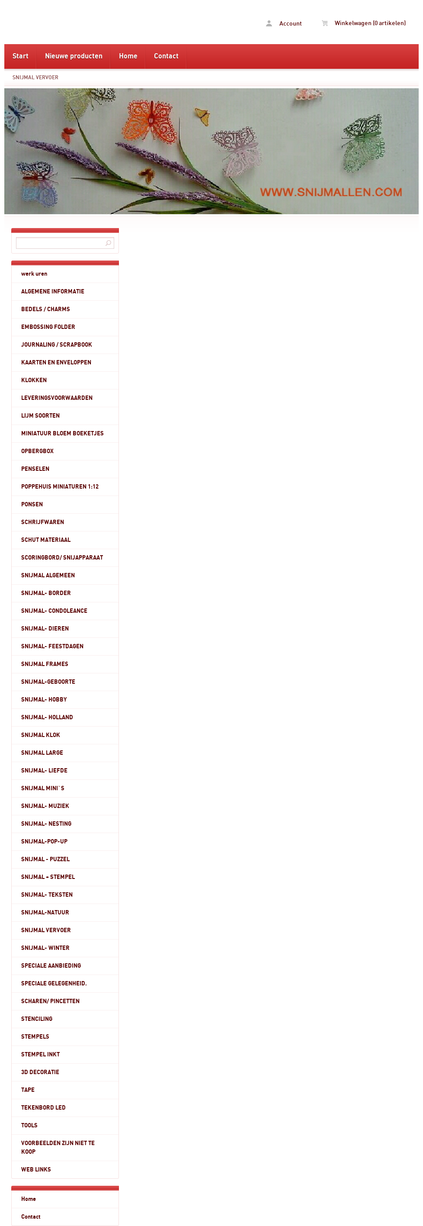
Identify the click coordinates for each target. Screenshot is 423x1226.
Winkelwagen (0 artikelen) (364, 23)
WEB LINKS (36, 1170)
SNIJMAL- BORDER (46, 593)
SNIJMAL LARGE (42, 753)
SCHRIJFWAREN (42, 522)
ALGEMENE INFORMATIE (52, 292)
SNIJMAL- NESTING (46, 824)
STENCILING (36, 1019)
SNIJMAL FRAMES (44, 664)
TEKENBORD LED (43, 1108)
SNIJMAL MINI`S (42, 788)
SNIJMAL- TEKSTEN (47, 895)
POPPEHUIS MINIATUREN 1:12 (60, 487)
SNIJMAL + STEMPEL (48, 877)
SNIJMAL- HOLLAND (47, 717)
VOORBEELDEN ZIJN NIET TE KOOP (58, 1147)
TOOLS (29, 1126)
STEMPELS (35, 1037)
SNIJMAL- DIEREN (45, 629)
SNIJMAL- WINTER (45, 948)
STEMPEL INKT (40, 1055)
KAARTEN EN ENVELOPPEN (56, 363)
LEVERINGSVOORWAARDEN (57, 398)
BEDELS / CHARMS (45, 309)
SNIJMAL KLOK (40, 735)
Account (284, 23)
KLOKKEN (34, 380)
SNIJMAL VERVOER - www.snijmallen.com (72, 22)
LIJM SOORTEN (40, 416)
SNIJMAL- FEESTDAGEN (52, 647)
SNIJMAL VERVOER (35, 77)
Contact (166, 56)
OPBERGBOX (37, 451)
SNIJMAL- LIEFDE (44, 771)
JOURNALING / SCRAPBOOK (56, 345)
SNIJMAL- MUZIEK (45, 806)
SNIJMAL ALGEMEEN (48, 576)
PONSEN (32, 505)
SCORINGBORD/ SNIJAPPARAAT (62, 558)
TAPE (28, 1090)
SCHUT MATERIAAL (45, 540)
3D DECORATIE (40, 1072)
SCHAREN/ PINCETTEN (50, 1001)
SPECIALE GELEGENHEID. (54, 984)
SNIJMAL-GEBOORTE (48, 682)
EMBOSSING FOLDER (48, 327)
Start (21, 56)
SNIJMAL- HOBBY (44, 700)
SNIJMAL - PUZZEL (45, 859)
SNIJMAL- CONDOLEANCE (54, 611)
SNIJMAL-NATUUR (45, 913)
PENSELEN (35, 469)
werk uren (34, 274)
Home (128, 56)
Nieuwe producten (74, 56)
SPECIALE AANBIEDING (51, 966)
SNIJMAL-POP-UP (44, 842)
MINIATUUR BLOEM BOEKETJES (62, 434)
